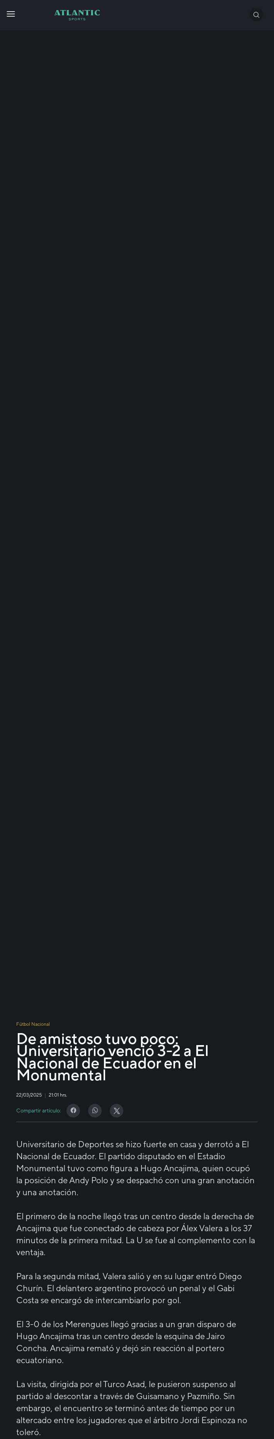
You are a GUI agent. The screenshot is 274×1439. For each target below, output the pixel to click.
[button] (256, 14)
